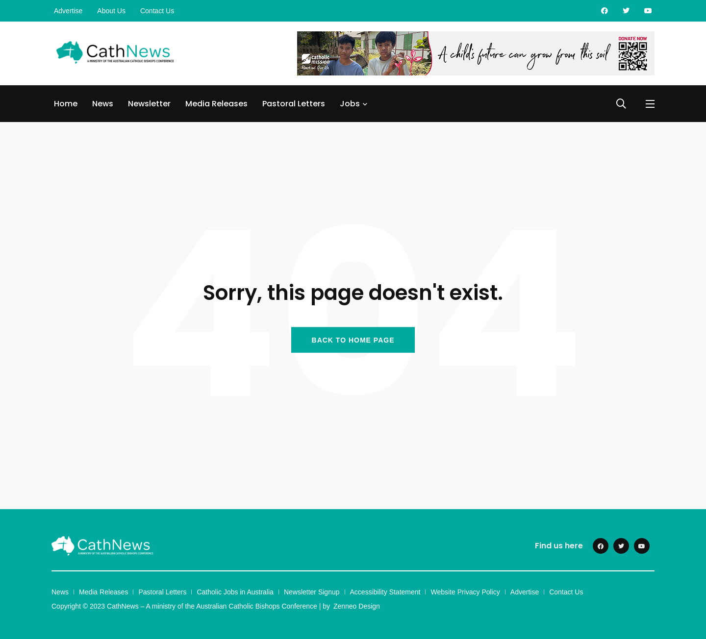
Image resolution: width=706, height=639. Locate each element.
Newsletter (149, 103)
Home (65, 103)
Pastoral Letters (293, 103)
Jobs (350, 103)
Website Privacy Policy (465, 592)
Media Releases (216, 103)
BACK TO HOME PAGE (353, 340)
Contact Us (157, 11)
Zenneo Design (356, 606)
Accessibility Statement (385, 592)
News (102, 103)
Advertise (68, 11)
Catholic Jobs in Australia (235, 592)
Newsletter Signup (312, 592)
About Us (111, 11)
